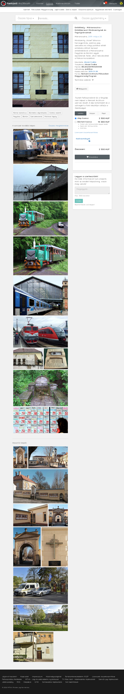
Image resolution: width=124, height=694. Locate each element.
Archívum (15, 3)
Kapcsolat (24, 676)
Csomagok (117, 10)
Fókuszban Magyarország (42, 10)
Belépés (113, 3)
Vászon (92, 113)
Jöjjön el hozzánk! (9, 676)
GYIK (37, 682)
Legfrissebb (59, 10)
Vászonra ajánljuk (86, 10)
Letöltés (80, 113)
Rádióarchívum (63, 3)
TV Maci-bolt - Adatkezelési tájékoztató (78, 679)
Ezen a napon (71, 10)
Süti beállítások (71, 682)
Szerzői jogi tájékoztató (108, 679)
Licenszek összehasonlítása (86, 132)
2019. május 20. (95, 36)
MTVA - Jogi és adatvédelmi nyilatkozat (42, 679)
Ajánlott (26, 10)
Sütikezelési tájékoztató (52, 682)
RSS (18, 682)
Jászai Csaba (90, 62)
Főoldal (39, 3)
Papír (104, 113)
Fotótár (49, 3)
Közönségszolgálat (54, 676)
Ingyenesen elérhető (103, 10)
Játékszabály (7, 682)
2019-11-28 (93, 71)
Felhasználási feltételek (12, 679)
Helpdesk (27, 682)
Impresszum (37, 676)
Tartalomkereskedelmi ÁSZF (77, 676)
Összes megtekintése (59, 125)
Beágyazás (81, 89)
